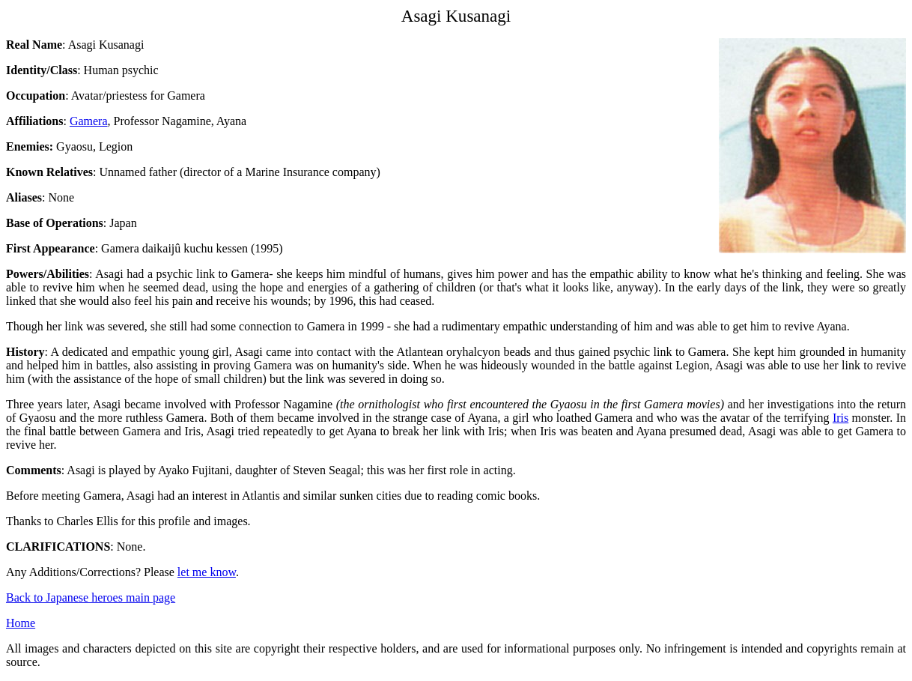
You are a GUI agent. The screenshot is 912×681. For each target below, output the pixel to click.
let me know (206, 572)
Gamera (89, 121)
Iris (840, 417)
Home (20, 623)
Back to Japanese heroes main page (90, 597)
